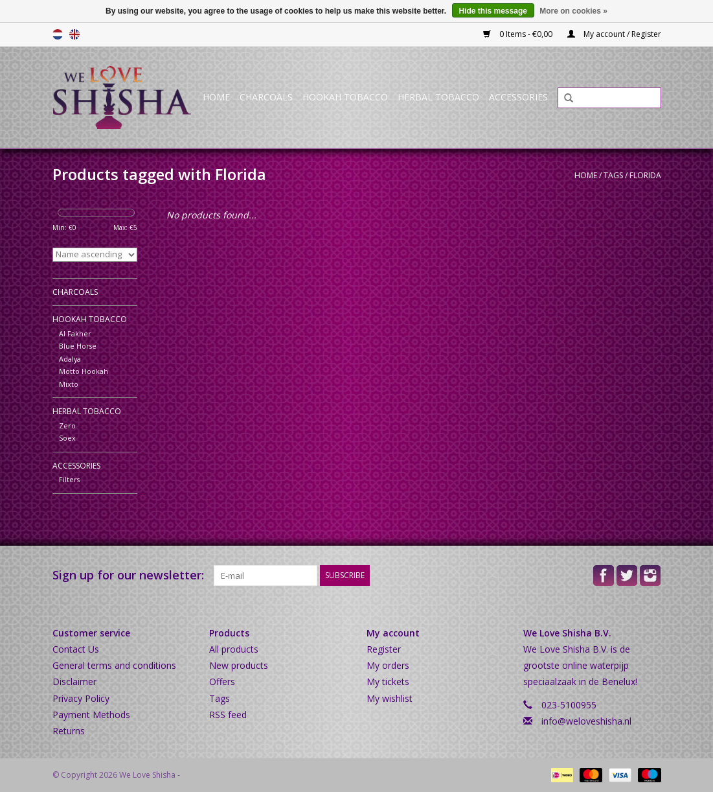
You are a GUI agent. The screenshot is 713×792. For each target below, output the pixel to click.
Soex (67, 438)
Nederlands (57, 34)
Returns (68, 731)
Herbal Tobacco (438, 97)
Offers (222, 681)
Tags (613, 175)
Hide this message (493, 11)
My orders (388, 665)
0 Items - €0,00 (518, 34)
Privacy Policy (80, 698)
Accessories (518, 97)
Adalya (70, 359)
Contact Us (75, 649)
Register (384, 649)
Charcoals (266, 97)
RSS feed (228, 714)
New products (238, 665)
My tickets (388, 681)
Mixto (68, 384)
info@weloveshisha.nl (586, 721)
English (74, 34)
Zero (67, 425)
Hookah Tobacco (345, 97)
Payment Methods (91, 714)
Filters (69, 479)
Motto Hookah (83, 371)
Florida (645, 175)
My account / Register (614, 34)
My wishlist (390, 698)
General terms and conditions (114, 665)
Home (216, 97)
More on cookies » (573, 11)
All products (233, 649)
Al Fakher (75, 333)
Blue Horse (77, 346)
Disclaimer (74, 681)
